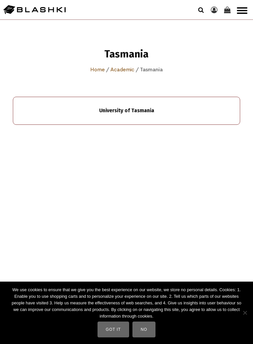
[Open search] (201, 10)
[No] (244, 312)
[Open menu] (242, 10)
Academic (122, 69)
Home (97, 69)
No (144, 329)
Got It (113, 329)
